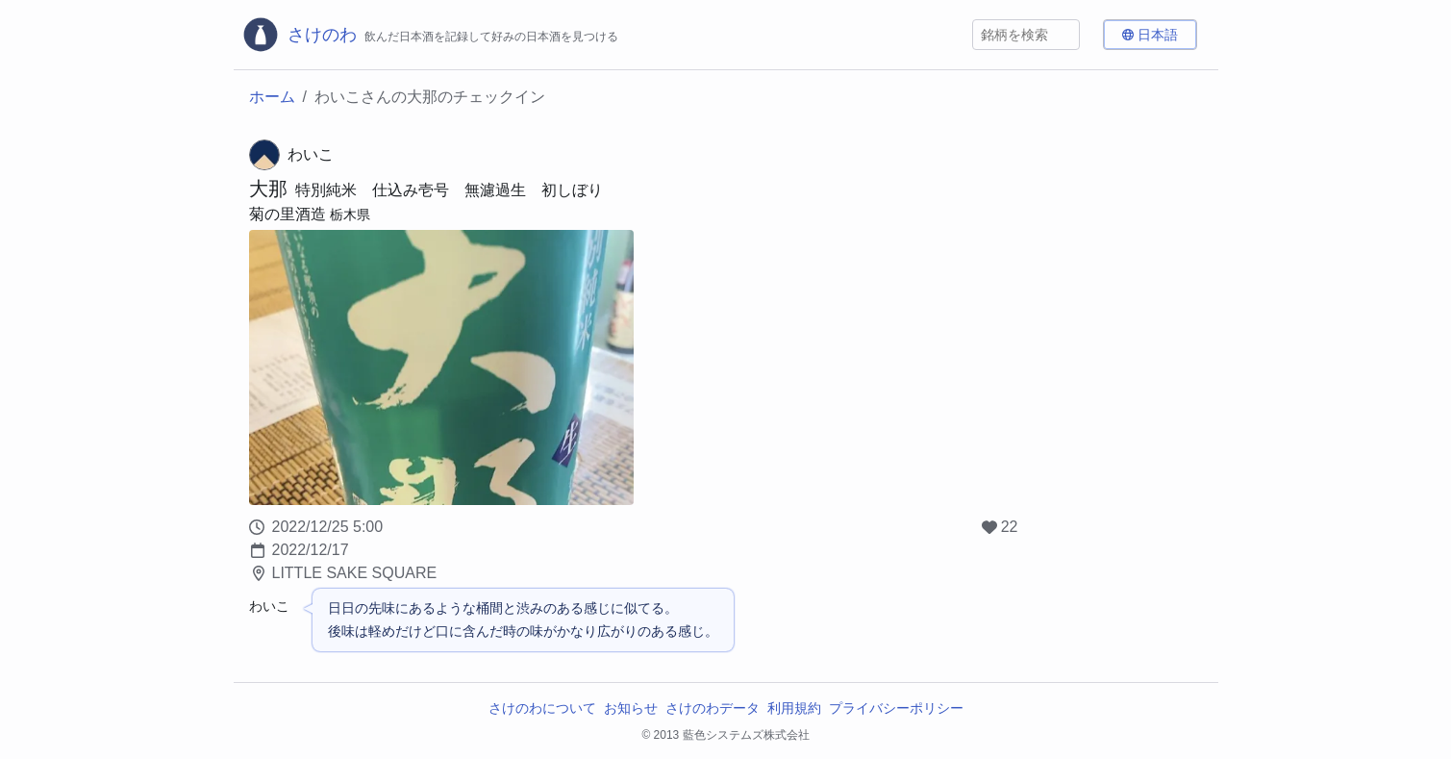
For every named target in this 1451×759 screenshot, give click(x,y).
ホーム (272, 97)
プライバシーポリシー (896, 708)
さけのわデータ (712, 708)
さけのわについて (542, 708)
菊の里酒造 (287, 214)
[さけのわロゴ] (429, 34)
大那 (268, 188)
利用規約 (794, 708)
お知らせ (631, 708)
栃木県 (350, 214)
